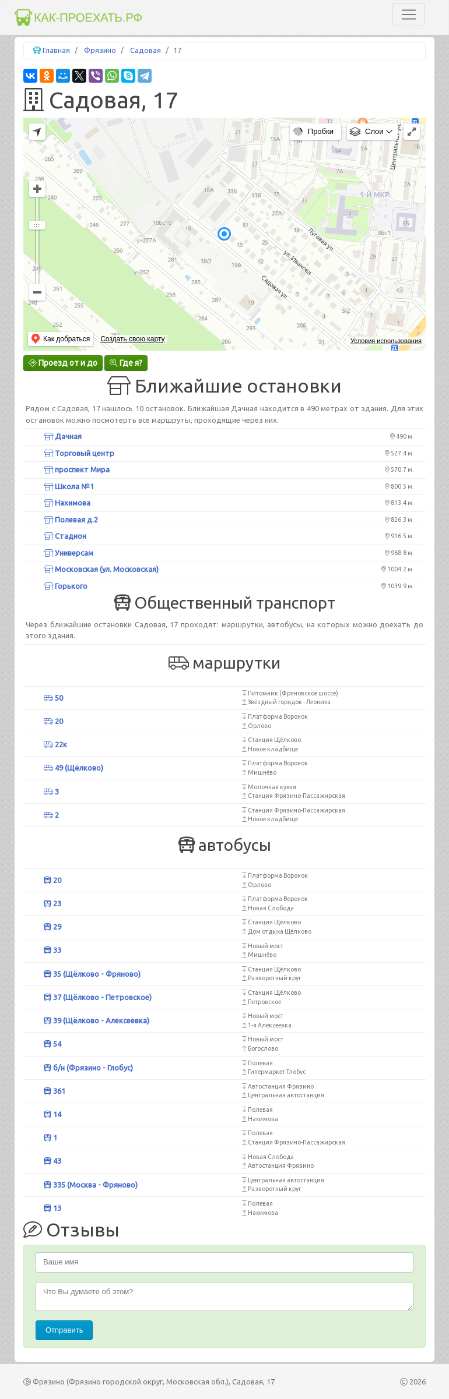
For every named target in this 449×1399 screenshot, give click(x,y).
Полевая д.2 (71, 519)
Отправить (64, 1330)
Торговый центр (79, 453)
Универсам (68, 553)
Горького (65, 586)
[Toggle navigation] (408, 14)
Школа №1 (69, 486)
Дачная (63, 436)
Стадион (65, 536)
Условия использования (386, 340)
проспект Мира (77, 469)
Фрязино (100, 50)
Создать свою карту (132, 339)
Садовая (145, 50)
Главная (56, 50)
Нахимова (67, 503)
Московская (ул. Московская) (101, 569)
